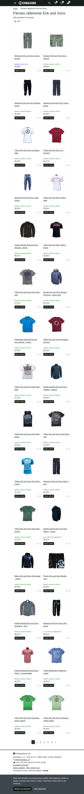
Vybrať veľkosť (20, 70)
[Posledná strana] (55, 742)
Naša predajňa (19, 768)
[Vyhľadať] (49, 3)
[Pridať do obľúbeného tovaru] (38, 70)
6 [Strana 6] (51, 742)
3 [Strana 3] (40, 742)
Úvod (15, 8)
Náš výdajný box (33, 768)
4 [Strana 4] (44, 742)
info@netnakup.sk (22, 760)
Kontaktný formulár (20, 765)
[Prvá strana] (29, 742)
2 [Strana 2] (36, 742)
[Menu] (15, 3)
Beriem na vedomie (22, 789)
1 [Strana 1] (33, 742)
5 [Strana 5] (48, 742)
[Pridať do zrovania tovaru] (40, 70)
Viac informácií (40, 789)
